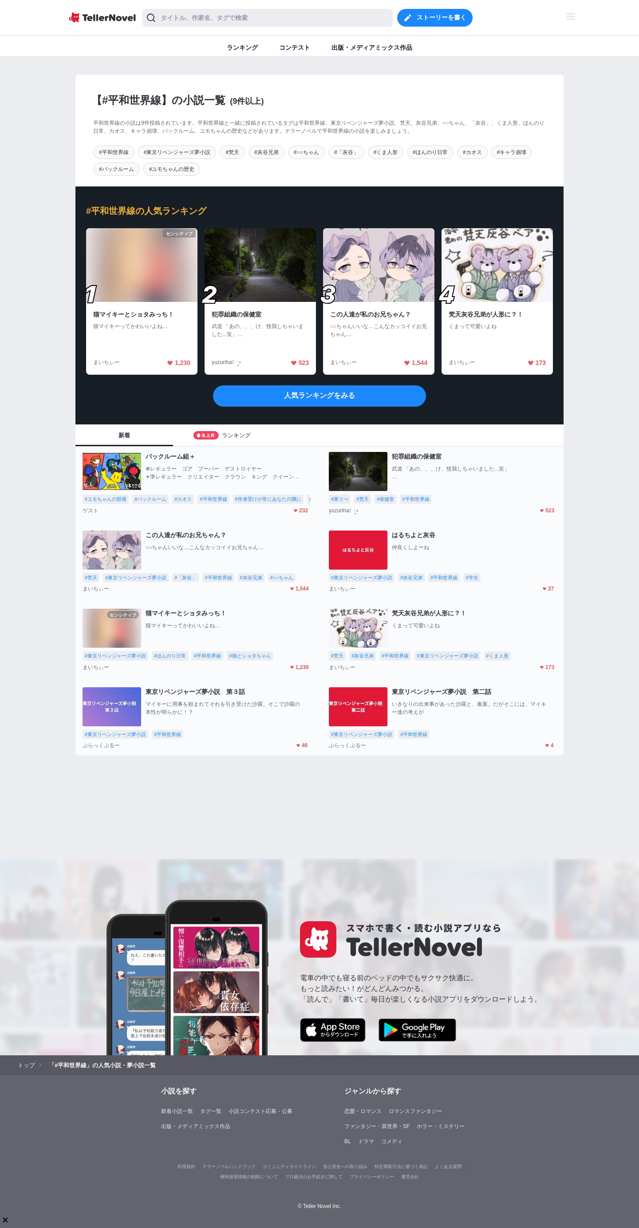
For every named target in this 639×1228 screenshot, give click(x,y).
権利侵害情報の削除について (249, 1176)
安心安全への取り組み (345, 1166)
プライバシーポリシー (372, 1176)
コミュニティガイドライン (289, 1166)
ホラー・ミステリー (441, 1126)
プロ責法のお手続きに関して (314, 1176)
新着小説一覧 (177, 1111)
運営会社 (410, 1176)
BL (347, 1141)
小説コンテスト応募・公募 (260, 1111)
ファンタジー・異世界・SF (377, 1126)
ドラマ (366, 1141)
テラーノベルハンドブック (229, 1166)
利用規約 (186, 1166)
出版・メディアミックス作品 (195, 1126)
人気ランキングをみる (319, 395)
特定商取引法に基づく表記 (401, 1166)
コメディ (391, 1141)
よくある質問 (448, 1166)
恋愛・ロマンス (363, 1111)
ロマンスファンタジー (415, 1111)
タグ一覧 (210, 1111)
